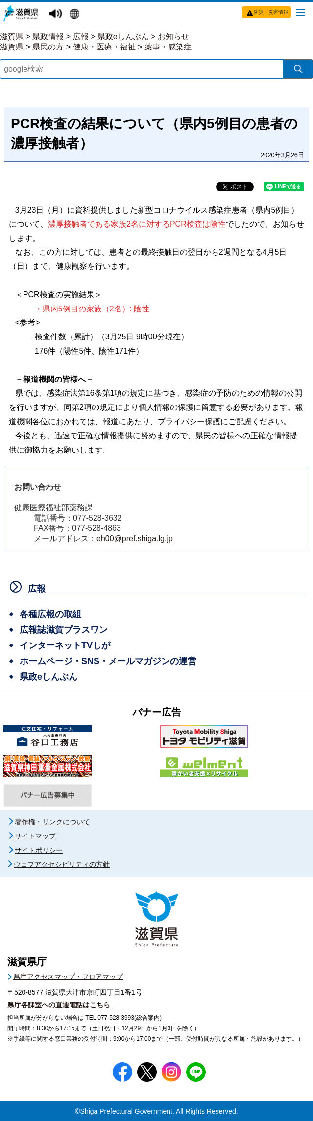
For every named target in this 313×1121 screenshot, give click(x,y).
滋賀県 (12, 36)
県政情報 (48, 36)
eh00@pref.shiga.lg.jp (134, 538)
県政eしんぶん (123, 36)
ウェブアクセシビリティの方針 (62, 864)
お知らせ (173, 36)
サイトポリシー (39, 850)
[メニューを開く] (301, 12)
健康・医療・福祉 (104, 47)
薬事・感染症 (168, 47)
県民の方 (48, 47)
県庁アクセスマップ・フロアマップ (68, 976)
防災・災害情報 (271, 12)
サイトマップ (35, 836)
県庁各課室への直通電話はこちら (58, 1005)
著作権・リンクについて (52, 822)
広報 (81, 36)
